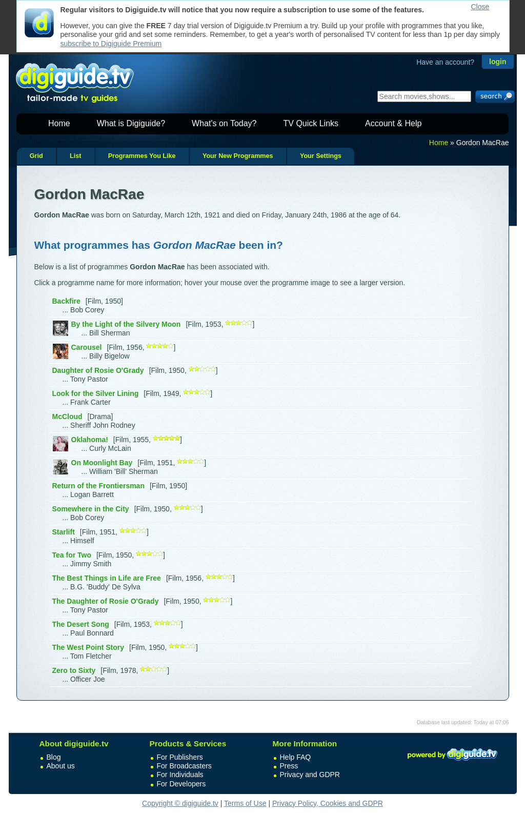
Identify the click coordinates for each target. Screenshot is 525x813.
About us (61, 766)
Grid (36, 156)
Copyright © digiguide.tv (180, 803)
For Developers (181, 784)
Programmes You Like (142, 156)
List (75, 156)
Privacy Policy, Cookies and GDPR (327, 803)
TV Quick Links (310, 123)
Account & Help (393, 123)
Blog (54, 757)
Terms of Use (245, 803)
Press (289, 766)
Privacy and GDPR (310, 774)
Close (480, 7)
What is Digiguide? (131, 123)
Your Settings (320, 156)
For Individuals (180, 774)
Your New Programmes (238, 156)
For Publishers (180, 757)
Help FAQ (295, 757)
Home (59, 123)
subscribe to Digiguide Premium (111, 43)
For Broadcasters (184, 766)
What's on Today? (224, 123)
